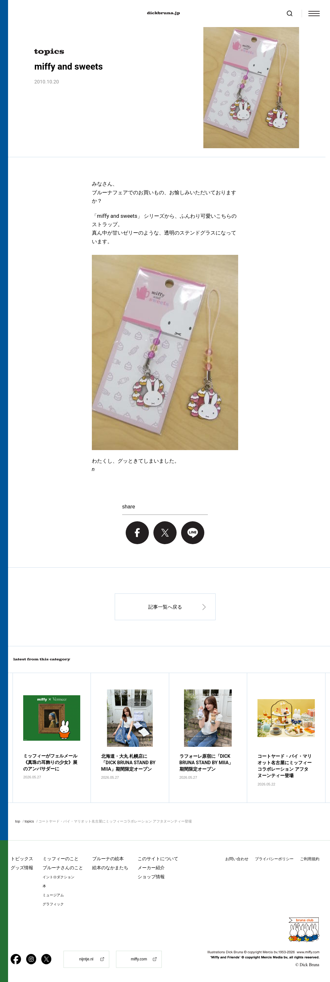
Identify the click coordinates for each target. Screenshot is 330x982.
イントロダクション (58, 877)
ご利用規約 (309, 859)
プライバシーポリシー (274, 859)
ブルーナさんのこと (63, 867)
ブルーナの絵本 (108, 858)
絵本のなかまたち (110, 867)
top (17, 821)
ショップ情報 (151, 876)
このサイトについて (158, 858)
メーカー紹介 (151, 867)
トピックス (22, 858)
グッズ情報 (22, 867)
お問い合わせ (236, 859)
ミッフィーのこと (61, 858)
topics (29, 821)
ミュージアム (53, 895)
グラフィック (53, 904)
